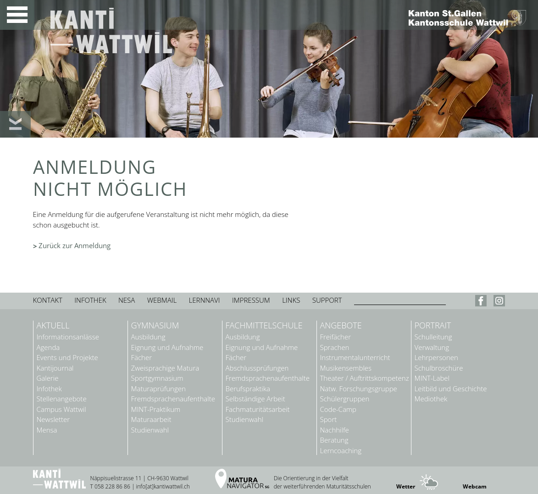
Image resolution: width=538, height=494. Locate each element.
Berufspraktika (248, 388)
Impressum (251, 300)
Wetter (405, 486)
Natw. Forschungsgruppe (358, 388)
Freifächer (335, 337)
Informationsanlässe (68, 337)
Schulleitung (433, 337)
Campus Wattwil (61, 409)
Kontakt (47, 300)
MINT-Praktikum (156, 409)
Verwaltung (432, 347)
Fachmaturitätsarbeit (258, 409)
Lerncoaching (341, 450)
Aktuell (53, 326)
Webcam (475, 486)
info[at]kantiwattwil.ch (163, 486)
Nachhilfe (334, 430)
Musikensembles (346, 368)
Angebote (341, 326)
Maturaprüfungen (158, 388)
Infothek (90, 300)
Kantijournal (55, 368)
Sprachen (334, 347)
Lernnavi (204, 300)
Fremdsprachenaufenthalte (173, 398)
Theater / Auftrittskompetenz (364, 378)
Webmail (162, 300)
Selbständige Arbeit (255, 398)
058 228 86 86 (112, 486)
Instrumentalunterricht (355, 357)
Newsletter (53, 419)
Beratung (334, 440)
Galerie (48, 378)
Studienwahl (150, 430)
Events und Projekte (67, 357)
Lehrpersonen (436, 357)
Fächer (141, 357)
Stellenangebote (62, 398)
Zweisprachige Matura (165, 368)
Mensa (47, 430)
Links (291, 300)
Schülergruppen (345, 398)
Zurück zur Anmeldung (75, 245)
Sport (328, 419)
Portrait (433, 326)
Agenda (48, 347)
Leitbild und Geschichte (451, 388)
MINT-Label (432, 378)
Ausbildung (148, 337)
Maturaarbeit (151, 419)
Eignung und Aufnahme (167, 347)
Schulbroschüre (439, 368)
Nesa (126, 300)
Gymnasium (155, 326)
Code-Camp (338, 409)
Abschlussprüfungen (257, 368)
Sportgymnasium (157, 378)
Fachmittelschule (264, 326)
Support (327, 300)
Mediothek (431, 398)
